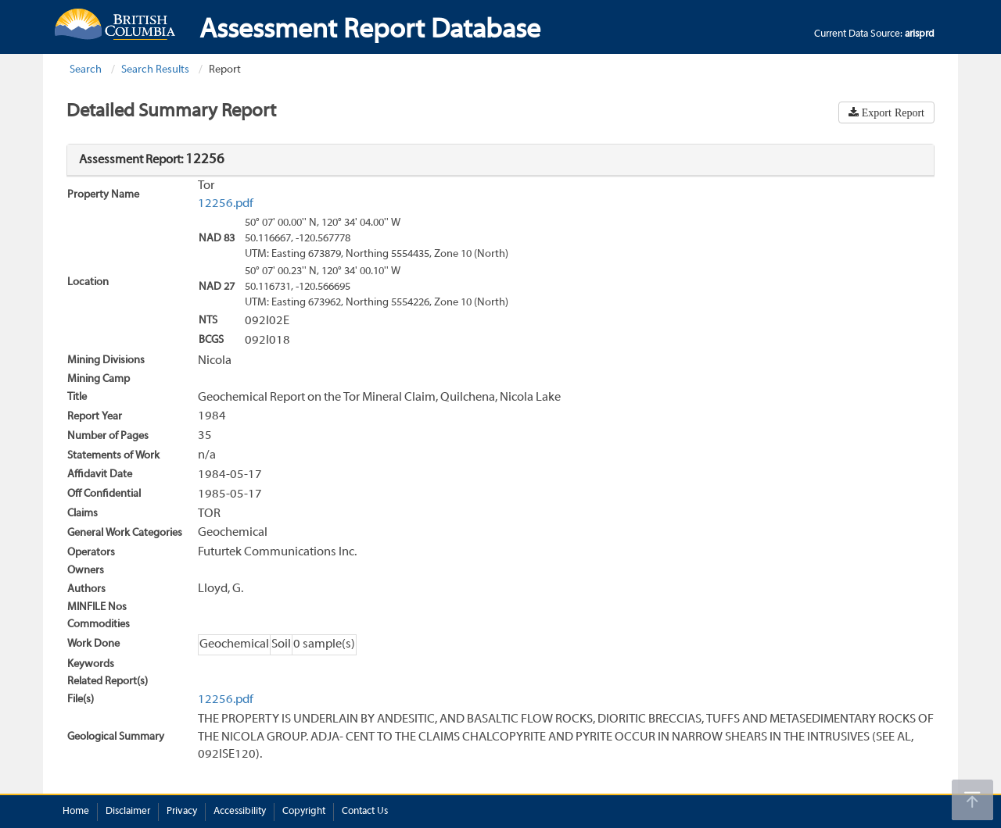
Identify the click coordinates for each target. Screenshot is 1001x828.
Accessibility (239, 811)
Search (86, 70)
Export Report (891, 112)
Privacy (182, 811)
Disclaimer (128, 811)
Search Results (155, 70)
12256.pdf (225, 204)
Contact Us (365, 811)
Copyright (303, 811)
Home (76, 811)
